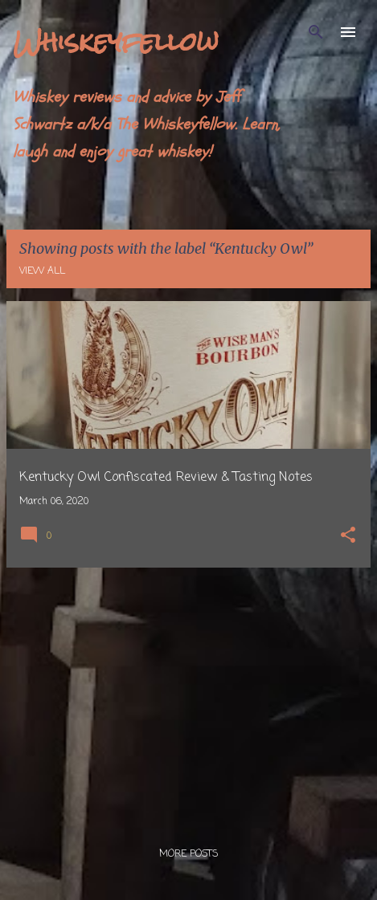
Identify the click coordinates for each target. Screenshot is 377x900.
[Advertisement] (188, 692)
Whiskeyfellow (116, 41)
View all (42, 271)
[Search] (316, 32)
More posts (188, 854)
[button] (348, 536)
